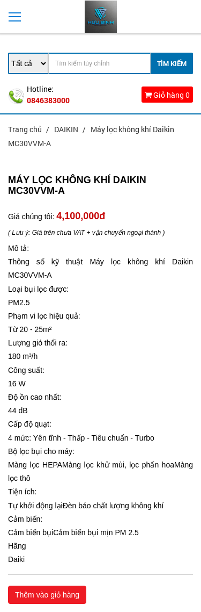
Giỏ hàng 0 (167, 95)
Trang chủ (25, 129)
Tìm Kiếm (172, 63)
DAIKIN (67, 129)
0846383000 (48, 100)
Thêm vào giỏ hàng (47, 595)
